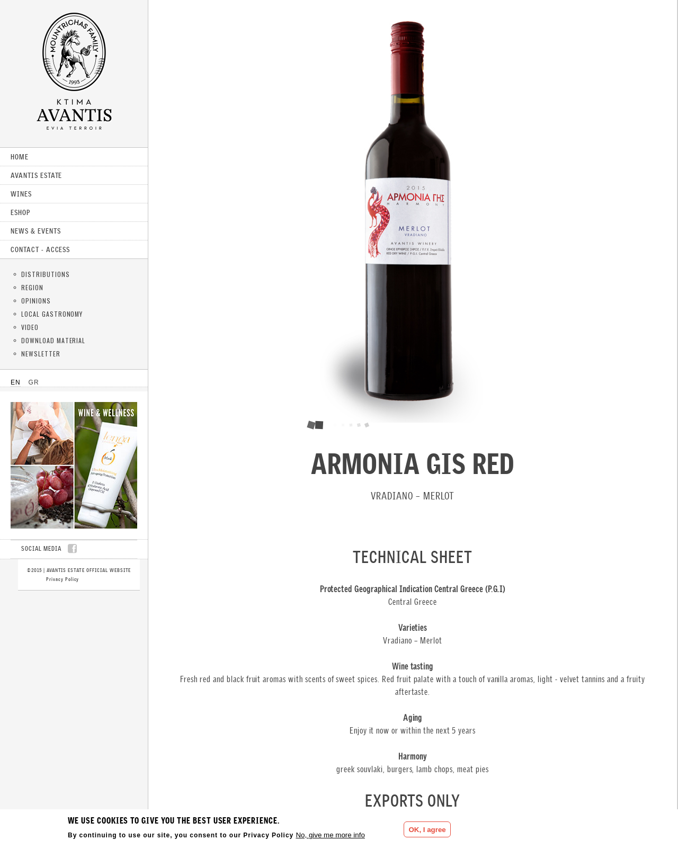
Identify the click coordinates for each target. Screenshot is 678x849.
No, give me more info (330, 835)
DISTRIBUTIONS (45, 274)
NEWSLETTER (40, 353)
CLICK (74, 465)
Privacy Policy (62, 579)
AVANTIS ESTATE (36, 175)
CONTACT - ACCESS (40, 249)
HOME (20, 157)
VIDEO (30, 327)
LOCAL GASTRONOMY (52, 313)
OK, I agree (426, 830)
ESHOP (20, 212)
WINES (21, 194)
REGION (32, 287)
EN (16, 382)
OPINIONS (36, 300)
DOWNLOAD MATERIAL (53, 340)
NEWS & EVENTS (35, 231)
